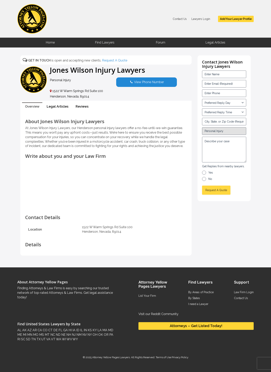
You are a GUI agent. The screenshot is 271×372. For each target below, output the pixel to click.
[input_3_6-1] (224, 112)
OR (106, 335)
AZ (29, 330)
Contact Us (180, 18)
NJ (73, 335)
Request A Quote (114, 60)
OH (94, 335)
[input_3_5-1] (224, 102)
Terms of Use (163, 357)
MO (35, 335)
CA (39, 330)
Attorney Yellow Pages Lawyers (111, 357)
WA (58, 339)
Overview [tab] (32, 106)
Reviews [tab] (82, 106)
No (210, 178)
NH (68, 335)
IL (81, 330)
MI (24, 335)
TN (33, 339)
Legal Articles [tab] (57, 106)
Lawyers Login (200, 18)
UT (43, 339)
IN (85, 330)
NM (79, 335)
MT (47, 335)
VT (52, 339)
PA (111, 335)
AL (19, 330)
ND (57, 335)
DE (55, 330)
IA (73, 330)
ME (19, 335)
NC (52, 335)
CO (44, 330)
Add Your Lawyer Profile (236, 18)
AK (24, 330)
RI (18, 339)
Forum (160, 42)
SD (27, 339)
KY (94, 330)
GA (65, 330)
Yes (210, 172)
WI (63, 339)
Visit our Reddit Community (158, 314)
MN (29, 335)
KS (89, 330)
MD (110, 330)
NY (89, 335)
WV (69, 339)
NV (84, 335)
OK (100, 335)
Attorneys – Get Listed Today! (196, 326)
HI (70, 330)
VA (48, 339)
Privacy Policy (179, 357)
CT (50, 330)
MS (41, 335)
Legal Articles (215, 42)
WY (75, 339)
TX (38, 339)
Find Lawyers (104, 42)
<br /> (106, 206)
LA (99, 330)
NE (63, 335)
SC (22, 339)
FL (60, 330)
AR (34, 330)
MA (104, 330)
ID (77, 330)
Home (50, 42)
